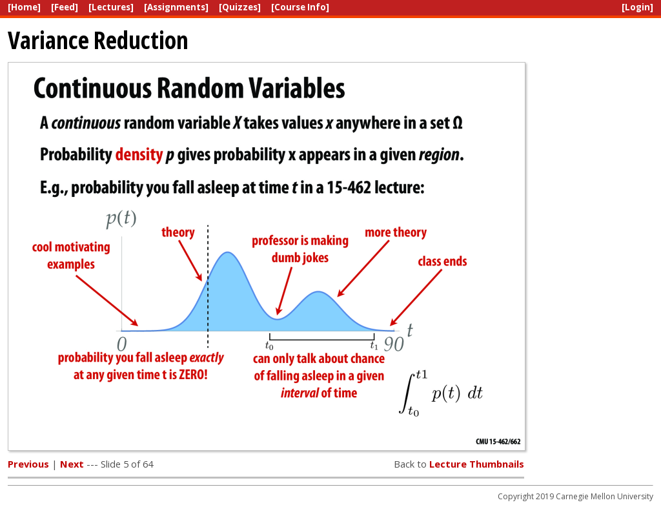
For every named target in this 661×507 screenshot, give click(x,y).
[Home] (24, 7)
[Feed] (64, 7)
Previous (28, 463)
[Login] (637, 7)
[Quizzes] (240, 7)
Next (72, 463)
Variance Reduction (98, 39)
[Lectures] (111, 7)
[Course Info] (300, 7)
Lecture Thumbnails (476, 463)
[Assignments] (176, 7)
